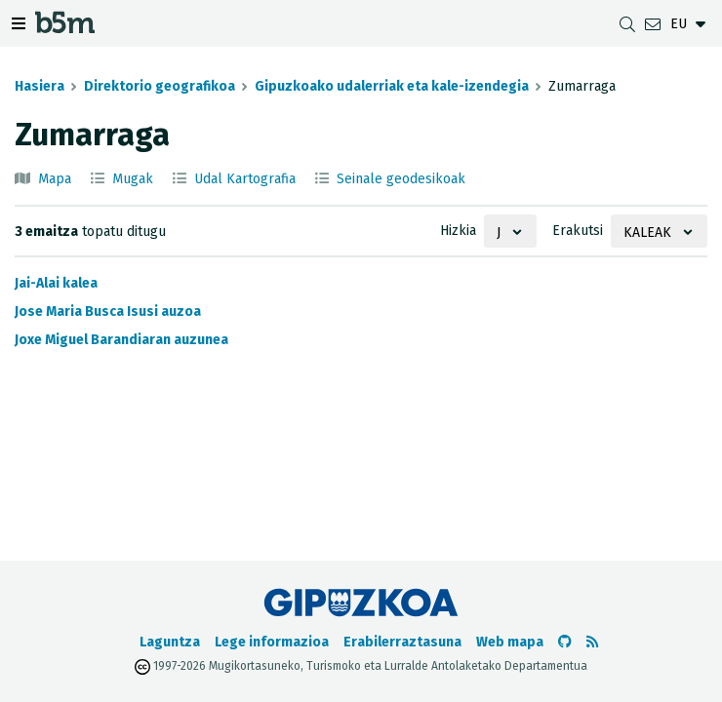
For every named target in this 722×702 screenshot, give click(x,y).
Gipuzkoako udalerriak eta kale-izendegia (392, 86)
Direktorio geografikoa (159, 86)
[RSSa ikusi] (592, 642)
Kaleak (647, 232)
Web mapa (509, 642)
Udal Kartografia (245, 179)
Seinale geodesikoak (401, 179)
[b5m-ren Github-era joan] (565, 642)
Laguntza (170, 642)
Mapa (54, 179)
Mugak (132, 179)
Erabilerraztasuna (402, 642)
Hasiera (39, 86)
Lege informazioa (272, 642)
